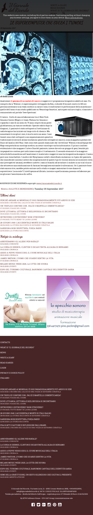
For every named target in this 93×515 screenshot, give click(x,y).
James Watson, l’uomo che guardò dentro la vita (26, 259)
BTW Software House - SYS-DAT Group (38, 499)
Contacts (5, 343)
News (4, 189)
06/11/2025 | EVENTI (8, 267)
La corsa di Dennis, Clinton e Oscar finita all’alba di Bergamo (34, 247)
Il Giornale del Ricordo (20, 489)
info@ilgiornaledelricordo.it (27, 492)
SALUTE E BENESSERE (21, 189)
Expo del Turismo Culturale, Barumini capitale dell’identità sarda (37, 270)
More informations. (74, 17)
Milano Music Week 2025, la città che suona (24, 264)
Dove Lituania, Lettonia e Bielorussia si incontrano (46, 213)
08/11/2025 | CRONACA (9, 255)
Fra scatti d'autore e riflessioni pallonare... (46, 426)
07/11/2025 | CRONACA (9, 261)
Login (3, 368)
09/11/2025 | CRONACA (9, 250)
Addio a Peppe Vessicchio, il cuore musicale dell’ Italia (30, 253)
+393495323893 (75, 489)
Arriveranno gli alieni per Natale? (19, 242)
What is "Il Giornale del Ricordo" (17, 348)
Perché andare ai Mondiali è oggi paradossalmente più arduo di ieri (46, 201)
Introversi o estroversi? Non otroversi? (46, 409)
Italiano (4, 378)
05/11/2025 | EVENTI (8, 272)
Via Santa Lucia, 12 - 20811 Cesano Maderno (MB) (49, 489)
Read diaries (6, 363)
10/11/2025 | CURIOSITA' (9, 244)
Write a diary (7, 358)
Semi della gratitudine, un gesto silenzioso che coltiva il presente (46, 476)
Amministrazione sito (64, 499)
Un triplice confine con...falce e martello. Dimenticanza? (46, 207)
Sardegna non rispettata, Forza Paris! (46, 421)
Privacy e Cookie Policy (12, 373)
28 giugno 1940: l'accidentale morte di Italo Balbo (46, 224)
